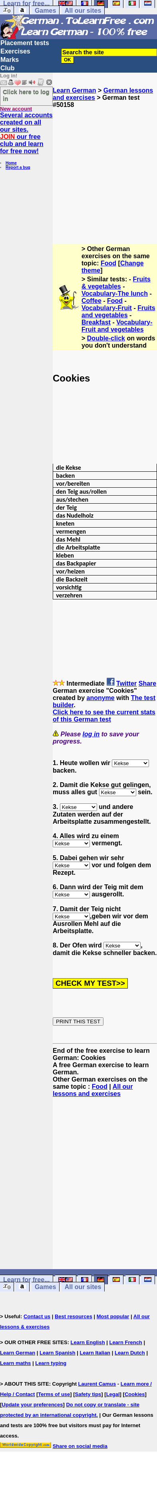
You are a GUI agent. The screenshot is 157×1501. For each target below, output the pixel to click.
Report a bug (18, 167)
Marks (9, 59)
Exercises (15, 51)
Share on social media (80, 1446)
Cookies (135, 1394)
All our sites (83, 10)
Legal (113, 1394)
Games (45, 10)
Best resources (73, 1316)
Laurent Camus (97, 1384)
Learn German (74, 90)
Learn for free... (26, 1279)
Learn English (88, 1342)
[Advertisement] (105, 173)
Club (7, 68)
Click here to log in (26, 95)
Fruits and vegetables (118, 311)
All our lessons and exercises (93, 1090)
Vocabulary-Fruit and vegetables (117, 326)
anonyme (100, 697)
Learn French (125, 1342)
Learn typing (50, 1363)
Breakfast (96, 322)
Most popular (113, 1316)
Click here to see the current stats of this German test (104, 716)
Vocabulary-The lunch (114, 293)
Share (147, 683)
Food (108, 263)
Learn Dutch (130, 1353)
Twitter (126, 683)
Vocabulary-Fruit (106, 308)
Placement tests (24, 43)
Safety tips (88, 1394)
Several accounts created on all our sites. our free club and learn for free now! (26, 133)
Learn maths (15, 1363)
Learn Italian (94, 1353)
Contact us (37, 1316)
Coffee (91, 300)
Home (11, 163)
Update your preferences (32, 1405)
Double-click (106, 338)
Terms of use (54, 1394)
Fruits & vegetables (116, 283)
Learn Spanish (58, 1353)
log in (91, 734)
